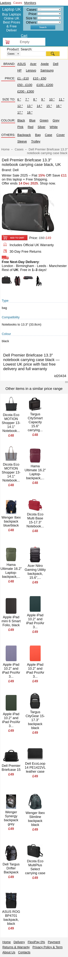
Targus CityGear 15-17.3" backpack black (35, 720)
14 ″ (39, 106)
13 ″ (29, 106)
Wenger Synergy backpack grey (11, 818)
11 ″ (61, 99)
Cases (17, 3)
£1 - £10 (23, 78)
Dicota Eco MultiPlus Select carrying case (35, 867)
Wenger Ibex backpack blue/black (11, 521)
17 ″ (20, 112)
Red (30, 127)
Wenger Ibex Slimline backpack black (35, 819)
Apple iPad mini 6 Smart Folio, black (11, 621)
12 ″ (20, 106)
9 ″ (43, 99)
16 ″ (58, 106)
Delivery (19, 942)
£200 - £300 (25, 91)
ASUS (21, 64)
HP (19, 70)
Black (21, 120)
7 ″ (27, 99)
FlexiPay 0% (36, 942)
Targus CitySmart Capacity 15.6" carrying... (35, 422)
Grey (56, 120)
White (54, 127)
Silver (41, 127)
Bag (38, 135)
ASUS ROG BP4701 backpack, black (11, 917)
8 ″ (35, 99)
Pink (20, 127)
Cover (60, 135)
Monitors (30, 3)
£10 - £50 (39, 78)
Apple (45, 64)
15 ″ (49, 106)
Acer (33, 64)
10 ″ (52, 99)
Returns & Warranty (16, 947)
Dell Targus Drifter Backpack (11, 868)
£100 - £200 (44, 85)
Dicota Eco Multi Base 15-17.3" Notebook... (35, 520)
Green (44, 120)
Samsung (47, 70)
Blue (32, 120)
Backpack (24, 135)
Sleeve (22, 141)
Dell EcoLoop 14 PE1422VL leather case (35, 767)
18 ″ (29, 112)
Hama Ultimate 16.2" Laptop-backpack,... (35, 472)
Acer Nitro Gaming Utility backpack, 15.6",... (35, 571)
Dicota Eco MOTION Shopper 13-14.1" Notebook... (11, 423)
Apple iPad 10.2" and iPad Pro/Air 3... (35, 621)
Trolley (35, 141)
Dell (55, 64)
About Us (8, 952)
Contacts (24, 952)
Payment (54, 942)
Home (6, 942)
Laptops (5, 3)
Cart (24, 35)
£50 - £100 (24, 85)
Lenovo (31, 70)
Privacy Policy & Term (47, 947)
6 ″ (19, 99)
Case (48, 135)
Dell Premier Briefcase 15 (11, 768)
